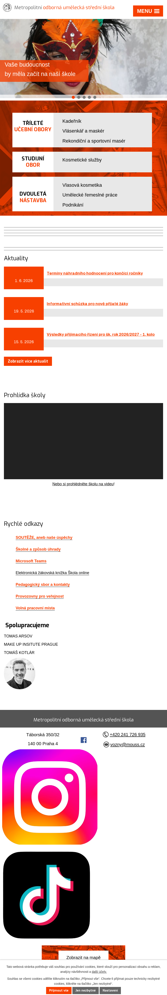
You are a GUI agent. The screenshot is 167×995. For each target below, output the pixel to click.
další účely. (99, 971)
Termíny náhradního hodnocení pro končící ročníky (95, 273)
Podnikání (73, 205)
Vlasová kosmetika (82, 185)
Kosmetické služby (82, 160)
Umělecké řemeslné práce (89, 195)
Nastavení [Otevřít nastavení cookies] (110, 990)
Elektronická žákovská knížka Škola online (52, 573)
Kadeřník (71, 121)
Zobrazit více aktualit (28, 361)
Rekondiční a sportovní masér (93, 141)
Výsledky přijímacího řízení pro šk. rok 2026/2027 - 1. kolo (101, 334)
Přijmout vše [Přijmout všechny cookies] (58, 990)
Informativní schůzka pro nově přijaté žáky (87, 304)
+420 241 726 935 (127, 734)
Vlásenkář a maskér (83, 131)
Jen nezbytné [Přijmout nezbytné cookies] (85, 990)
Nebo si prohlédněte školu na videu (83, 484)
